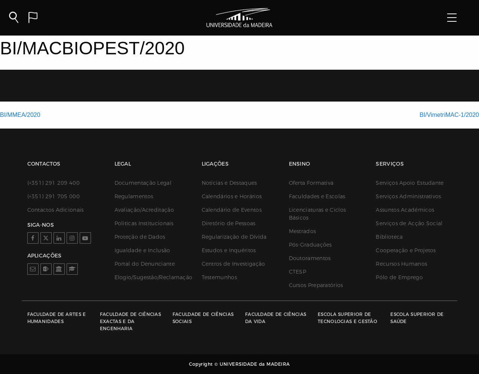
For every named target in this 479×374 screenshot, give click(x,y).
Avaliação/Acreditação (144, 209)
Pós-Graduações (310, 244)
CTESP (297, 271)
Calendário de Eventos (232, 209)
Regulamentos (134, 196)
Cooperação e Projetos (406, 250)
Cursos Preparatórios (316, 285)
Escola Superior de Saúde (416, 317)
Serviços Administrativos (408, 196)
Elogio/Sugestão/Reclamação (151, 277)
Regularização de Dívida (234, 236)
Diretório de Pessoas (229, 223)
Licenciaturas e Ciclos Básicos (317, 213)
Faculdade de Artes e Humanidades (56, 317)
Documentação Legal (143, 183)
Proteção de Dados (140, 236)
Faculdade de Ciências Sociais (203, 317)
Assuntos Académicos (405, 209)
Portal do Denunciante (145, 263)
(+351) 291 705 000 (53, 196)
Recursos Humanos (401, 263)
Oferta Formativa (311, 183)
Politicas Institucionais (144, 223)
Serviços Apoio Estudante (409, 183)
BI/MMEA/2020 (20, 115)
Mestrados (302, 231)
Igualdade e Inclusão (142, 250)
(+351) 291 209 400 (53, 183)
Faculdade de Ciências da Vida (275, 317)
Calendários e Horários (232, 196)
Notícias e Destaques (229, 183)
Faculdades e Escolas (317, 196)
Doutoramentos (310, 258)
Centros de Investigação (233, 263)
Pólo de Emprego (399, 277)
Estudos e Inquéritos (229, 250)
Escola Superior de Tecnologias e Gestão (347, 317)
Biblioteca (389, 236)
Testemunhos (219, 277)
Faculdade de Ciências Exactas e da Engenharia (130, 321)
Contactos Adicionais (55, 209)
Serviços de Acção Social (409, 223)
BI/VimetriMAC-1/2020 (449, 115)
